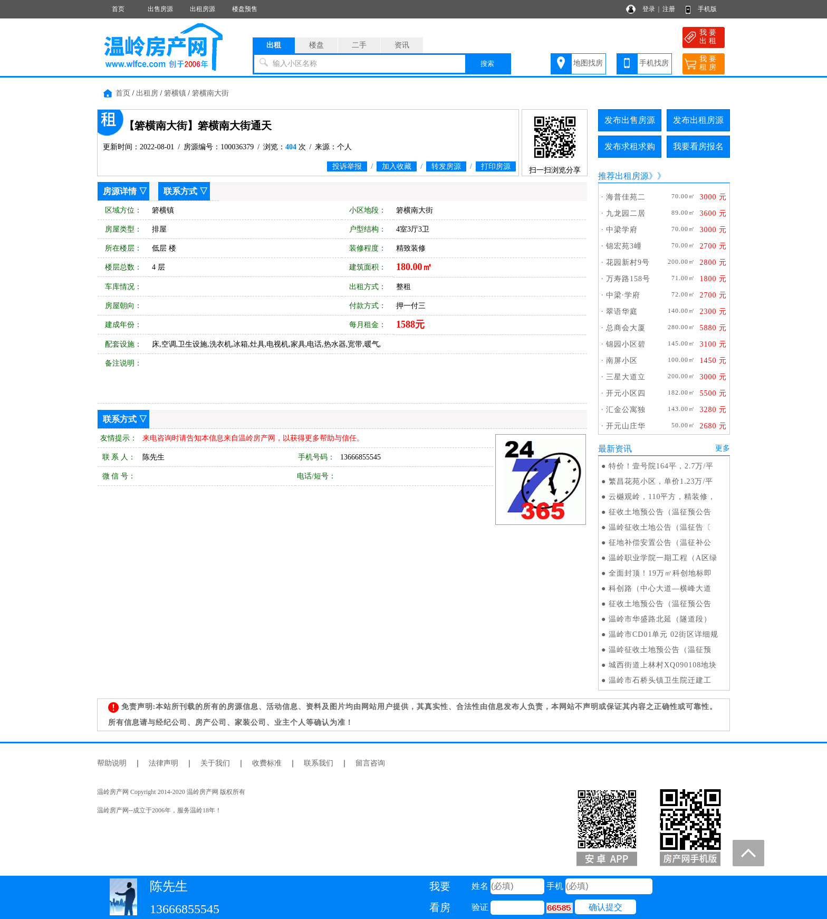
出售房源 (160, 9)
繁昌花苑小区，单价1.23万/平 (661, 481)
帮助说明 (112, 763)
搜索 (487, 64)
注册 (668, 9)
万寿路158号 (628, 279)
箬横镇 (175, 93)
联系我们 (318, 763)
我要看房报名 (698, 146)
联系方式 (180, 191)
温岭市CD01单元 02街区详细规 (663, 634)
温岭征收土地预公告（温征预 (660, 650)
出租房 (147, 93)
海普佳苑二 (626, 197)
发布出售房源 (629, 120)
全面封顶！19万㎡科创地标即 (660, 573)
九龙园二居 (626, 213)
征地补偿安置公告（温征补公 (660, 543)
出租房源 (202, 9)
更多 (722, 448)
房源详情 (120, 191)
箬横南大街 (210, 93)
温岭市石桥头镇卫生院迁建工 (660, 680)
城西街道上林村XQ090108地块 (663, 665)
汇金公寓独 (626, 410)
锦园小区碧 (626, 344)
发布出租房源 (698, 120)
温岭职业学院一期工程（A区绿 (663, 558)
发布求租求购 (629, 146)
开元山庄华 (626, 426)
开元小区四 (626, 393)
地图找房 (588, 63)
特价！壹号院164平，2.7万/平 (661, 466)
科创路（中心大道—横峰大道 (660, 588)
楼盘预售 (244, 9)
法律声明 (163, 763)
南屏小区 (622, 361)
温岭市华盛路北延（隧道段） (660, 619)
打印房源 (496, 166)
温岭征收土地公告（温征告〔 (660, 527)
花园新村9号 (628, 262)
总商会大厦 (626, 328)
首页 (118, 9)
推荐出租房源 (623, 175)
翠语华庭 (622, 311)
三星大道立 (626, 377)
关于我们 (215, 763)
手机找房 (654, 63)
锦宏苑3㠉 (624, 246)
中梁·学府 (623, 295)
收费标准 (267, 763)
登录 (648, 9)
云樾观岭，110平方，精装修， (662, 497)
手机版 (707, 9)
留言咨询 (370, 763)
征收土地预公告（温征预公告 (660, 512)
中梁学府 (622, 230)
